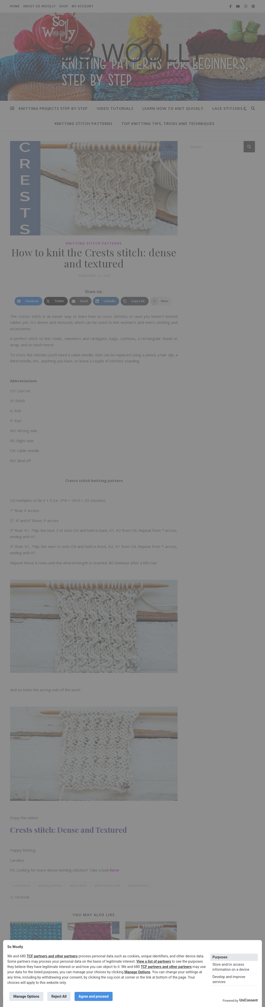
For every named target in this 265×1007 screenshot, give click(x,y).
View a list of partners (153, 961)
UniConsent (248, 1000)
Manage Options (137, 972)
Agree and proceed (94, 996)
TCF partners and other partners (52, 956)
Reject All (59, 996)
